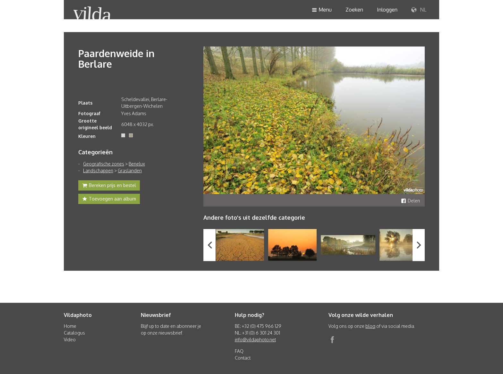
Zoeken (354, 9)
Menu (322, 10)
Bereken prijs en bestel (109, 186)
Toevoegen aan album (109, 199)
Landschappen (98, 170)
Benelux (137, 163)
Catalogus (74, 333)
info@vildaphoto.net (255, 339)
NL (418, 9)
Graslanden (130, 170)
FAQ (239, 351)
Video (70, 339)
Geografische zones (103, 163)
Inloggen (387, 9)
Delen (410, 200)
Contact (243, 358)
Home (70, 326)
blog (370, 326)
